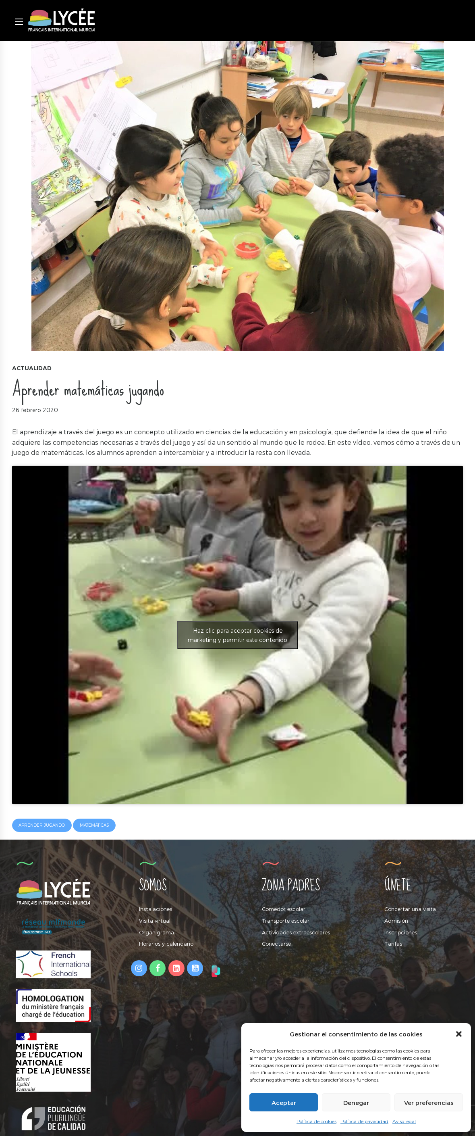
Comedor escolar (283, 909)
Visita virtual (154, 920)
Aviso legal (404, 1121)
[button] (459, 1034)
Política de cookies (316, 1121)
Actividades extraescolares (296, 932)
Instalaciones (155, 909)
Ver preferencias (429, 1102)
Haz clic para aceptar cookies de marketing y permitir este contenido (237, 635)
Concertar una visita (410, 909)
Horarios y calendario (166, 943)
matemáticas (94, 825)
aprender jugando (42, 825)
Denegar (356, 1102)
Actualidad (32, 368)
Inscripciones (400, 932)
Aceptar (284, 1102)
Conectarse (276, 943)
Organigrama (156, 932)
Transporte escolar (285, 920)
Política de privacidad (364, 1121)
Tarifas (393, 943)
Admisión (396, 920)
